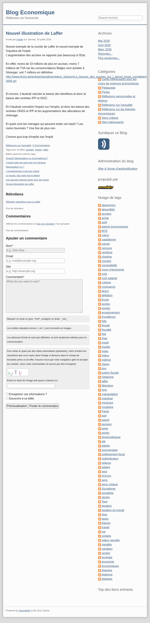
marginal (107, 398)
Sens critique (110, 117)
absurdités (108, 209)
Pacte (105, 411)
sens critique (110, 484)
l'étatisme (108, 377)
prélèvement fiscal (113, 454)
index (105, 351)
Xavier (19, 39)
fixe (104, 334)
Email (9, 256)
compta (106, 261)
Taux (105, 501)
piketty (106, 445)
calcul (105, 235)
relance (106, 462)
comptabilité (109, 265)
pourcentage (110, 450)
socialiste (107, 492)
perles (105, 432)
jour (104, 368)
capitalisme (109, 239)
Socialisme (108, 488)
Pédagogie (108, 87)
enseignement (111, 312)
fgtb (104, 321)
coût (104, 273)
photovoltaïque (111, 437)
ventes (106, 553)
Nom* (9, 245)
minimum (107, 402)
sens (105, 480)
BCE (105, 230)
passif (105, 419)
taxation (107, 505)
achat (105, 218)
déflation (107, 295)
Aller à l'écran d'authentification (117, 168)
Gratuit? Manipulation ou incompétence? (27, 158)
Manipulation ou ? (15, 167)
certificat (107, 252)
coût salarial (109, 278)
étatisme (107, 574)
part (104, 415)
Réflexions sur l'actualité (18, 145)
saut (104, 471)
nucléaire (107, 407)
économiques (110, 566)
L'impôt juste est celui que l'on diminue (26, 162)
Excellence (108, 316)
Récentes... (105, 53)
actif (104, 222)
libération (107, 385)
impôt (105, 342)
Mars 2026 (105, 49)
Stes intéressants (113, 122)
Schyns (106, 475)
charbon (107, 256)
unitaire (106, 535)
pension (107, 424)
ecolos (106, 304)
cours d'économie (113, 269)
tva (103, 531)
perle (105, 428)
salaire (106, 467)
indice (105, 355)
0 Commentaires (41, 145)
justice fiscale (110, 372)
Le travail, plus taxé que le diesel (23, 175)
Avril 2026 (104, 45)
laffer (45, 149)
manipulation (110, 394)
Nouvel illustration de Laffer (34, 33)
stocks (106, 497)
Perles (106, 92)
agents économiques (115, 226)
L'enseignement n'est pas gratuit (22, 171)
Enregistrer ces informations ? (28, 394)
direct (105, 291)
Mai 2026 (104, 40)
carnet (105, 243)
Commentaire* (15, 276)
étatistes (107, 578)
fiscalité (106, 329)
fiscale (106, 325)
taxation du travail (113, 510)
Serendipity (24, 610)
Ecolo (105, 299)
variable (107, 544)
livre (104, 389)
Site (8, 266)
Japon (105, 364)
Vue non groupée (45, 223)
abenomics (108, 205)
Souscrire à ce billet (21, 398)
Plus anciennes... (109, 58)
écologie (107, 557)
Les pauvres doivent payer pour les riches (27, 179)
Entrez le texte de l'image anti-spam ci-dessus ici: (32, 380)
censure (107, 248)
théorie (106, 523)
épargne (107, 570)
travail (105, 527)
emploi (106, 308)
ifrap (104, 338)
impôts (38, 149)
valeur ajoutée (111, 540)
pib (103, 441)
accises (30, 149)
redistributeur (110, 458)
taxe (104, 514)
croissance (108, 286)
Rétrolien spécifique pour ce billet (23, 201)
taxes (105, 518)
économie (108, 561)
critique (106, 282)
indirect (106, 359)
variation (107, 548)
